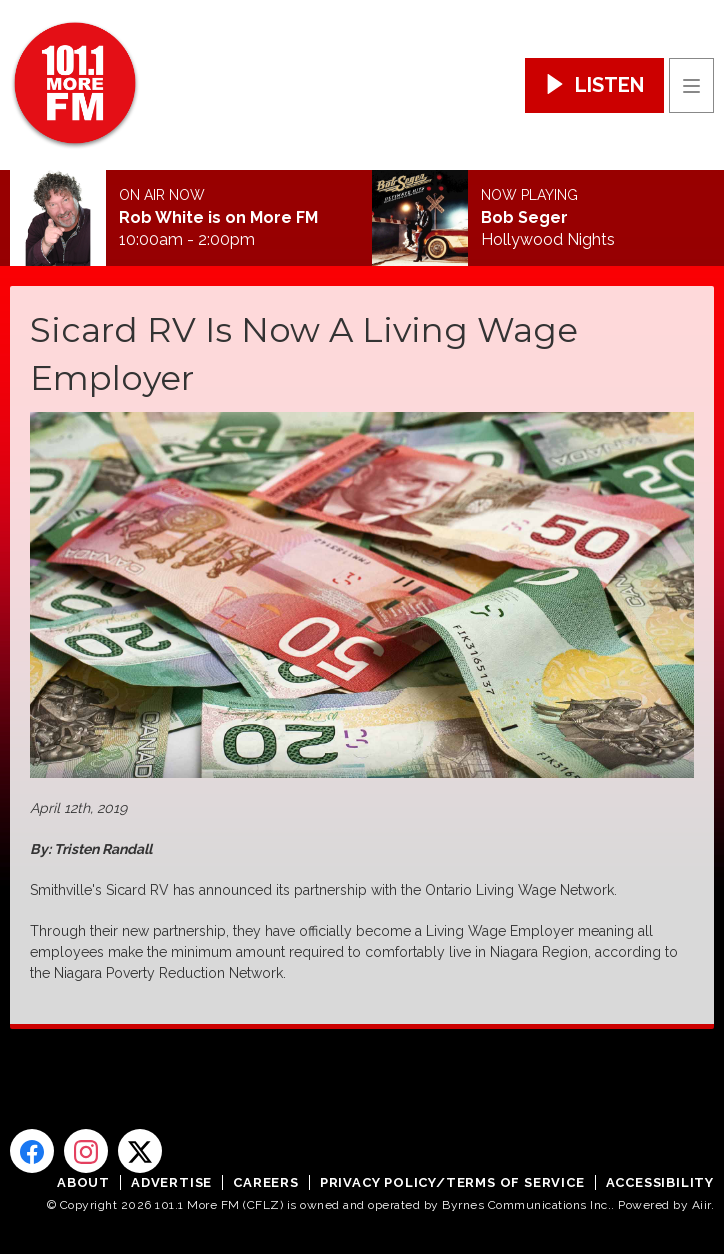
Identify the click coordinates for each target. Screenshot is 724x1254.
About (83, 1182)
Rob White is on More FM (218, 218)
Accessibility (660, 1182)
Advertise (171, 1182)
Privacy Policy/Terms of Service (452, 1182)
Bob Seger (524, 218)
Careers (266, 1182)
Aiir (701, 1205)
